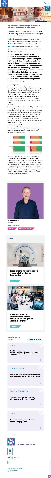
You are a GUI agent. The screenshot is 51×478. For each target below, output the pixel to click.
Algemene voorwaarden (14, 468)
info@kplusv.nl (11, 459)
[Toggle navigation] (49, 3)
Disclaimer (10, 472)
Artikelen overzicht (34, 339)
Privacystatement (12, 470)
